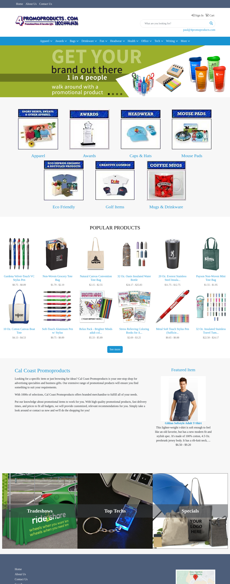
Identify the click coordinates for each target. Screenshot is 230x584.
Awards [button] (59, 40)
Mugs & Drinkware (166, 207)
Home (19, 3)
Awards (89, 155)
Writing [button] (170, 40)
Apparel (38, 155)
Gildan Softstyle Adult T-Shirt (183, 423)
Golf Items (115, 207)
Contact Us (45, 3)
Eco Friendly (64, 207)
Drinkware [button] (87, 40)
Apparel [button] (44, 40)
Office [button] (145, 40)
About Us (31, 3)
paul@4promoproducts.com (199, 29)
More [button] (184, 40)
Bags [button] (72, 40)
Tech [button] (157, 40)
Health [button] (131, 40)
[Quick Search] (174, 23)
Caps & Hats (141, 155)
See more (115, 349)
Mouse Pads (191, 155)
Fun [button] (102, 40)
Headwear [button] (116, 40)
